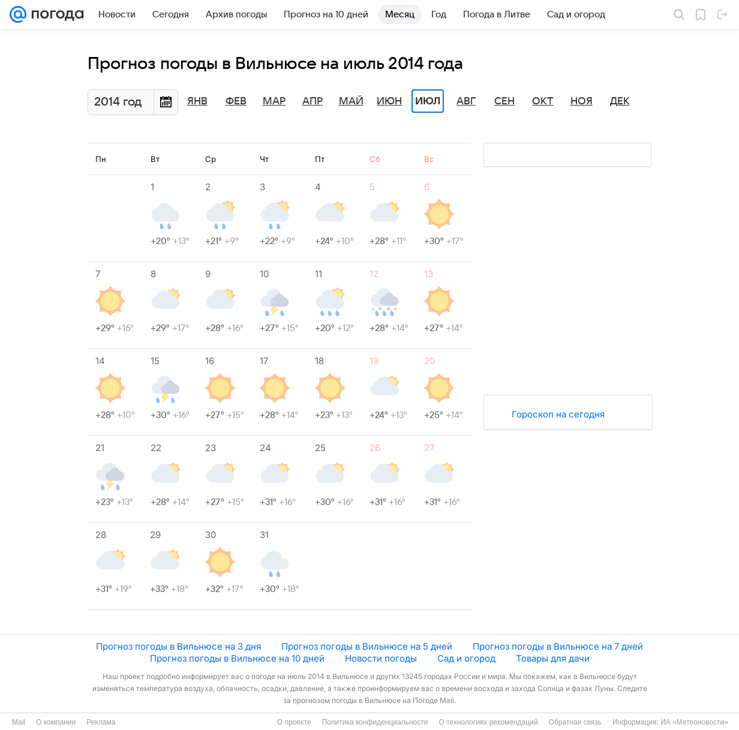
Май (351, 101)
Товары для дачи (553, 658)
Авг (466, 101)
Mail (18, 722)
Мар (274, 101)
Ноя (581, 101)
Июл (427, 101)
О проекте (294, 722)
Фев (236, 101)
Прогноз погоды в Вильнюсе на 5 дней (366, 646)
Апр (312, 101)
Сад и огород (466, 658)
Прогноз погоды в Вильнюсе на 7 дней (558, 646)
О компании (56, 722)
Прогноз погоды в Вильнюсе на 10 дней (237, 658)
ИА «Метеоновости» (694, 722)
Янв (197, 101)
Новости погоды (381, 658)
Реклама (100, 722)
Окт (543, 101)
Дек (620, 101)
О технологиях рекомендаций (487, 722)
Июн (389, 101)
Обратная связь (575, 722)
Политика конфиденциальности (375, 722)
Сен (504, 101)
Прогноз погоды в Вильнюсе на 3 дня (178, 646)
